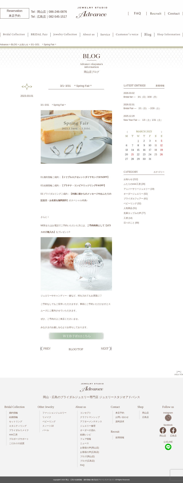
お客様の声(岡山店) (89, 447)
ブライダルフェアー (133, 198)
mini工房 (13, 434)
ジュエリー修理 (87, 426)
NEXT (105, 348)
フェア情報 (85, 439)
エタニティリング (18, 426)
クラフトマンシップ (90, 417)
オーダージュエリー (133, 194)
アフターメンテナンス (91, 421)
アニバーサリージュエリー (137, 189)
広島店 (145, 417)
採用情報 (119, 437)
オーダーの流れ (87, 430)
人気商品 (128, 208)
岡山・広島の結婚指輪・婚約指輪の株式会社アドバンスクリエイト (90, 480)
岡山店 (145, 413)
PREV (47, 348)
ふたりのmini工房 (132, 184)
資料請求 (119, 421)
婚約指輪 (13, 413)
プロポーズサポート (19, 439)
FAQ (82, 465)
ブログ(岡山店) (87, 456)
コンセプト (85, 413)
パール (45, 430)
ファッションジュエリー (54, 413)
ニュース (84, 443)
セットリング (15, 421)
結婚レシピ (85, 434)
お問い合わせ (122, 417)
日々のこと (129, 222)
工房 (126, 218)
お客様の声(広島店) (89, 452)
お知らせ (128, 179)
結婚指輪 (13, 417)
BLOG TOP (76, 349)
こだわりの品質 (16, 443)
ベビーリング (130, 203)
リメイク (46, 417)
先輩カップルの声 (132, 213)
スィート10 (48, 426)
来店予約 (119, 413)
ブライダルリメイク (19, 430)
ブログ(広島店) (87, 461)
